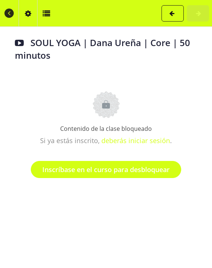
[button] (9, 13)
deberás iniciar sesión (135, 140)
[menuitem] (28, 13)
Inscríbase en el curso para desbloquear (106, 169)
